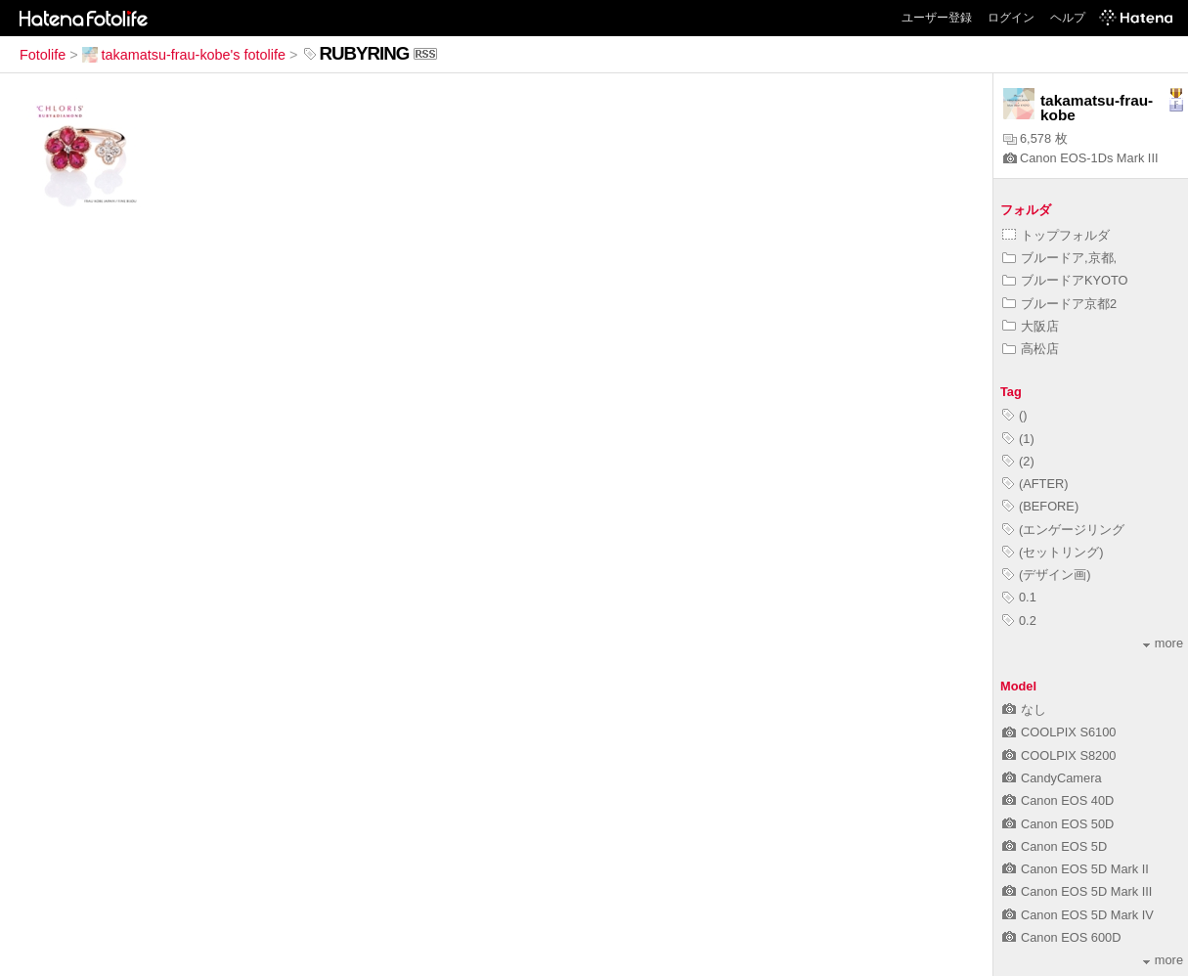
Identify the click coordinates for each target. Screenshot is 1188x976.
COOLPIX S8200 (1059, 755)
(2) (1018, 461)
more (1163, 643)
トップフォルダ (1056, 235)
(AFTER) (1035, 483)
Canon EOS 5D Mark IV (1078, 915)
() (1015, 415)
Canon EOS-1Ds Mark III (1081, 158)
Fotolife (43, 55)
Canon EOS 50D (1058, 824)
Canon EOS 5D (1054, 846)
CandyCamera (1052, 778)
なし (1024, 709)
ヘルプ (1067, 17)
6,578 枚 (1035, 138)
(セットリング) (1053, 552)
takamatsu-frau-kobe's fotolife (184, 55)
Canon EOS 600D (1061, 937)
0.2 (1019, 620)
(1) (1018, 438)
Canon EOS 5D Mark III (1077, 891)
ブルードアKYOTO (1065, 280)
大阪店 (1030, 326)
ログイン (1011, 17)
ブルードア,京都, (1059, 257)
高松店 (1030, 348)
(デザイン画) (1046, 574)
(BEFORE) (1040, 506)
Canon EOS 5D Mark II (1075, 869)
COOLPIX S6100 (1059, 732)
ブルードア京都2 (1059, 303)
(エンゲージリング (1063, 529)
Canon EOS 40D (1058, 800)
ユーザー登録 (937, 17)
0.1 (1019, 597)
